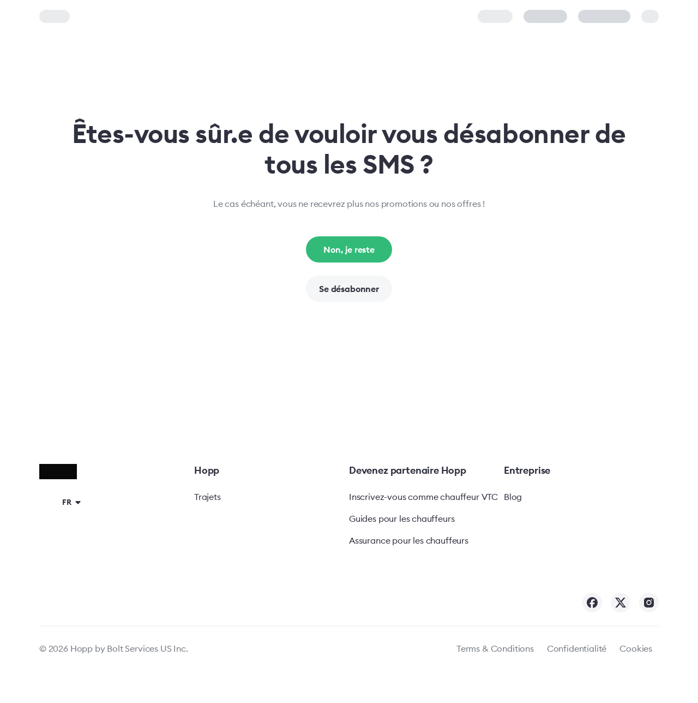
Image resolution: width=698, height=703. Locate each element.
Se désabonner (349, 288)
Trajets (207, 496)
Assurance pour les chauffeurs (408, 540)
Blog (513, 496)
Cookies (635, 648)
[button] (62, 502)
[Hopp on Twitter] (620, 602)
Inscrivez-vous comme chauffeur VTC (423, 496)
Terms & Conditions (495, 648)
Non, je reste (349, 249)
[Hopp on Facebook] (592, 602)
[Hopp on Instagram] (649, 602)
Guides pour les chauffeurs (401, 518)
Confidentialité (576, 648)
